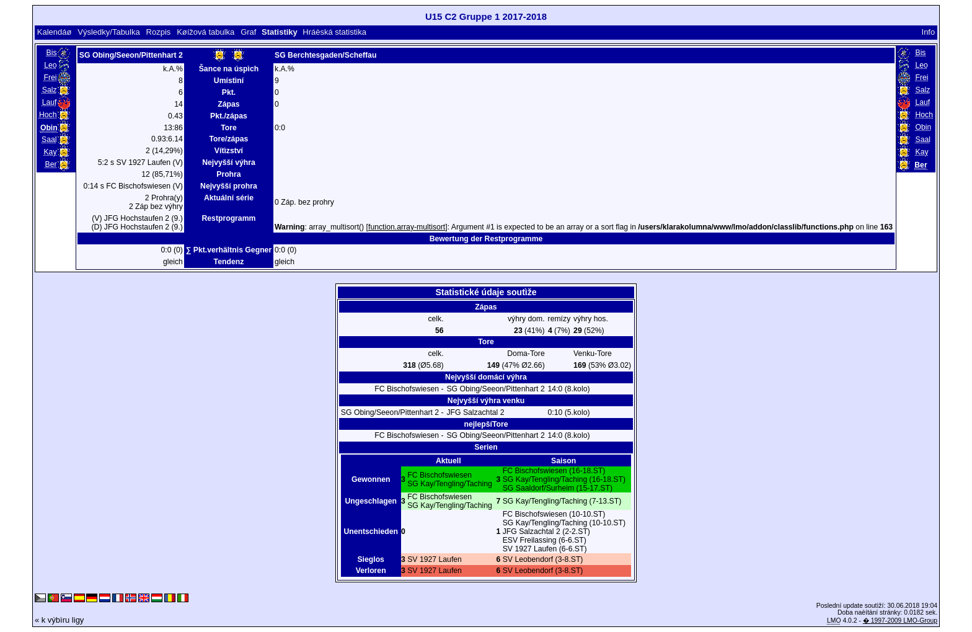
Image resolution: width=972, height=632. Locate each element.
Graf (248, 32)
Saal (49, 139)
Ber (51, 164)
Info (928, 32)
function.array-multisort (406, 227)
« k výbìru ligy (59, 620)
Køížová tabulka (205, 32)
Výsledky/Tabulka (108, 32)
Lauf (49, 102)
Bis (51, 52)
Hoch (48, 114)
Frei (49, 77)
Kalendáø (54, 32)
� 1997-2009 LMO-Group (900, 620)
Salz (49, 90)
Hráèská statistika (334, 32)
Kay (49, 152)
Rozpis (158, 32)
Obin (923, 127)
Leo (50, 65)
